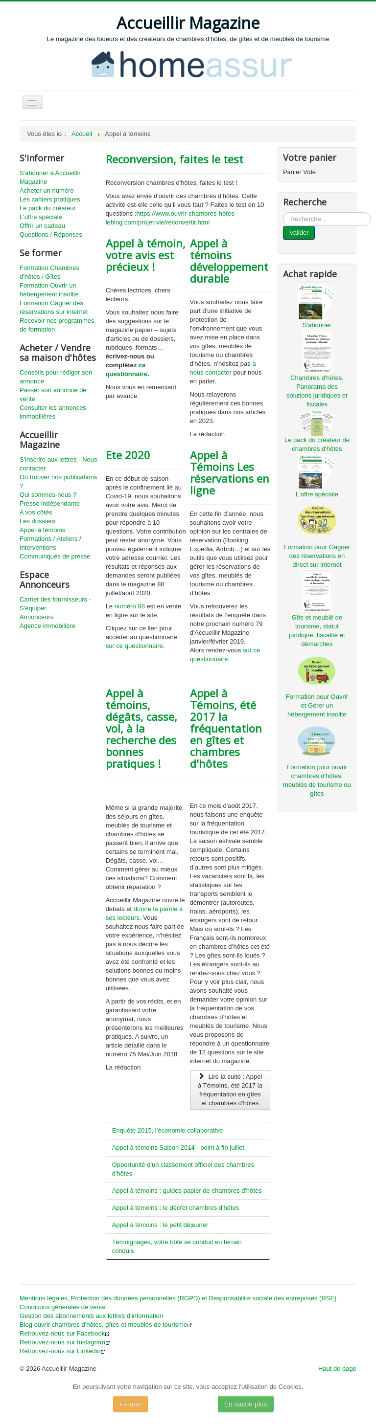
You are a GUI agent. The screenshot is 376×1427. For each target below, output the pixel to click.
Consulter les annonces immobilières (53, 412)
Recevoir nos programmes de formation (57, 325)
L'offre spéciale (41, 217)
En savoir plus (245, 1404)
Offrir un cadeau (42, 225)
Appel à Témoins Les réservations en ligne (229, 472)
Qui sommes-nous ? (48, 494)
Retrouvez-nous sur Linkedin (62, 1351)
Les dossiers (37, 521)
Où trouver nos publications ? (58, 481)
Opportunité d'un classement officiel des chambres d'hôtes (183, 1169)
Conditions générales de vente (63, 1307)
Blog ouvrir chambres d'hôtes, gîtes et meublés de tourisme (106, 1324)
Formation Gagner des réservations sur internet (54, 307)
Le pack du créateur (48, 208)
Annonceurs (36, 617)
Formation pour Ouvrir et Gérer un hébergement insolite (317, 705)
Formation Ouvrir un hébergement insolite (49, 290)
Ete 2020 (128, 454)
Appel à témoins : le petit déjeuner (160, 1224)
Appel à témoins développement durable (229, 261)
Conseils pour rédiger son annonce (56, 377)
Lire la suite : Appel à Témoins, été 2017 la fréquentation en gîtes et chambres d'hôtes (230, 1090)
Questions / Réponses (51, 234)
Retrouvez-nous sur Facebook (65, 1333)
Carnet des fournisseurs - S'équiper (55, 604)
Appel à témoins (42, 530)
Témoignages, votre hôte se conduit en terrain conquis (177, 1246)
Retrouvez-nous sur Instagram (65, 1342)
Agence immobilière (47, 625)
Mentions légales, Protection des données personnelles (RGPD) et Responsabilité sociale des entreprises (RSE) (178, 1298)
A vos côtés (36, 512)
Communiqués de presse (55, 556)
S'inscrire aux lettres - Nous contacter (58, 464)
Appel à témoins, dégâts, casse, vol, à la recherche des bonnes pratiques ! (141, 728)
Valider (299, 232)
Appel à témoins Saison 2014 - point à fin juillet (178, 1147)
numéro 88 (131, 606)
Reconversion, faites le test (174, 159)
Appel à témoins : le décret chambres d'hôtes (175, 1207)
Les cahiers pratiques (50, 199)
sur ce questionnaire (134, 645)
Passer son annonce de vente (53, 394)
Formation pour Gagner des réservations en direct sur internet (317, 555)
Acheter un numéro (47, 190)
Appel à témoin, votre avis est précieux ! (146, 255)
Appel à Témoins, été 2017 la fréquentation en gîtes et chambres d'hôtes (226, 728)
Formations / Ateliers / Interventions (50, 543)
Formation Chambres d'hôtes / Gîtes (49, 272)
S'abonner (317, 325)
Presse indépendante (50, 503)
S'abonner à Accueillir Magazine (50, 177)
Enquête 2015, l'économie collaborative (167, 1130)
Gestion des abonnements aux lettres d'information (91, 1315)
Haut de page (337, 1368)
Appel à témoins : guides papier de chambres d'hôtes (187, 1190)
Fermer (130, 1404)
